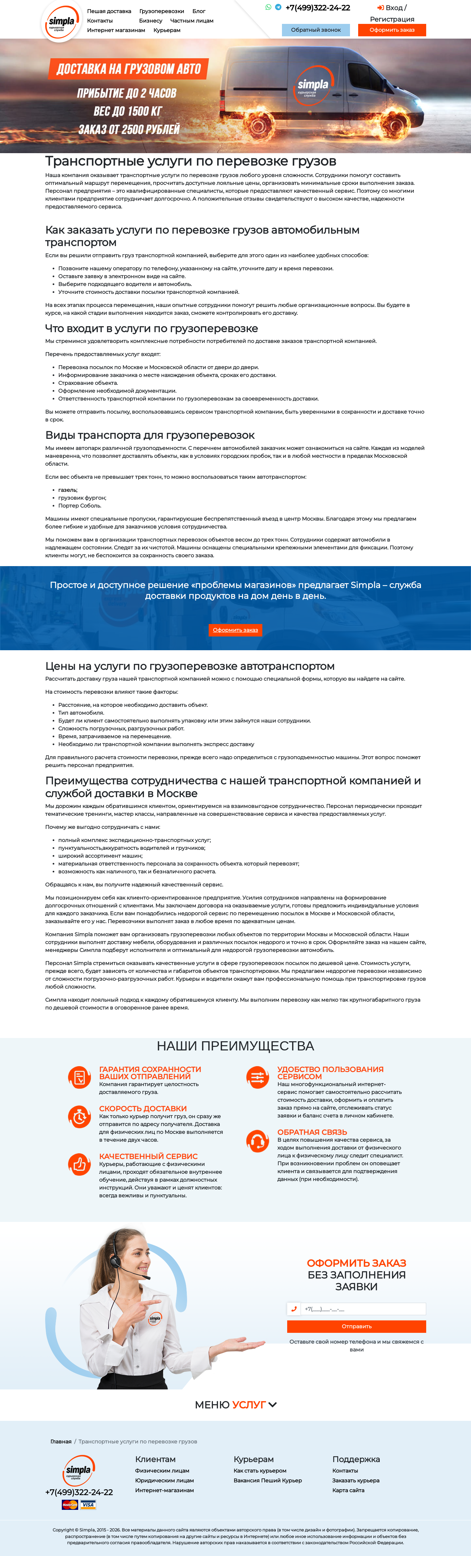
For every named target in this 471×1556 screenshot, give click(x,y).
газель (67, 490)
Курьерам (167, 30)
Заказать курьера (355, 1480)
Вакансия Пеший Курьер (268, 1480)
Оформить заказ (392, 30)
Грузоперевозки (161, 11)
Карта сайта (348, 1490)
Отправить (357, 1326)
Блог (198, 11)
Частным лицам (192, 21)
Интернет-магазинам (164, 1490)
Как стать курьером (260, 1471)
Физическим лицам (162, 1471)
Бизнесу (150, 21)
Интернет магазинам (116, 30)
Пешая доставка (109, 11)
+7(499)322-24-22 (318, 7)
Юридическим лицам (164, 1480)
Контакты (100, 21)
